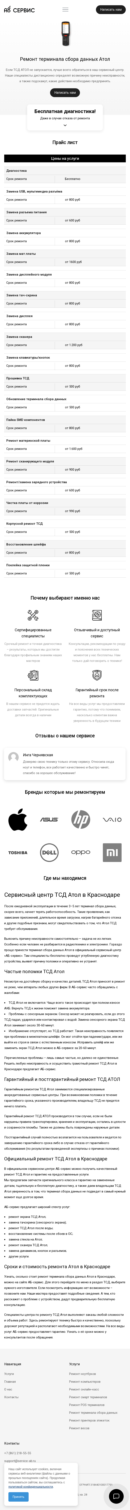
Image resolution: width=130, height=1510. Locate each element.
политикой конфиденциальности (30, 1486)
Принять (18, 1496)
